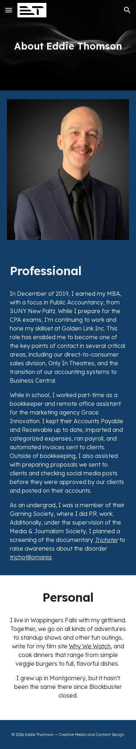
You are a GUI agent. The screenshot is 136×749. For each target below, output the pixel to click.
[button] (8, 10)
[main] (68, 45)
